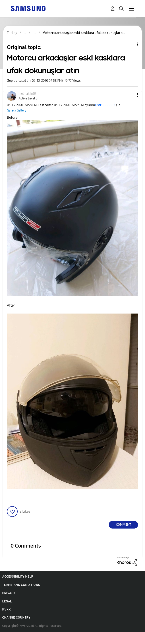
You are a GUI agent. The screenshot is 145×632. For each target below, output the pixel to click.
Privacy (8, 593)
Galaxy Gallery (16, 110)
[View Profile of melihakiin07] (27, 94)
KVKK (6, 609)
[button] (130, 94)
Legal (7, 601)
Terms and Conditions (21, 585)
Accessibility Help (17, 576)
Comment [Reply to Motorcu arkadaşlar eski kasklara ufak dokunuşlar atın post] (123, 525)
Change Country (16, 617)
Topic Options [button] (130, 44)
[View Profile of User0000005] (105, 105)
